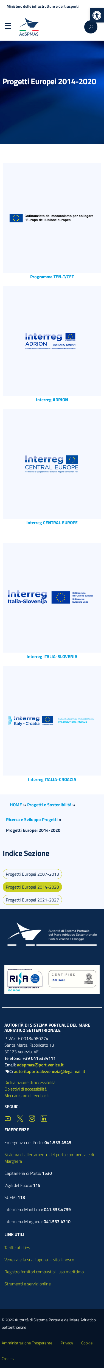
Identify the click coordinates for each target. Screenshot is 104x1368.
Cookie (87, 1343)
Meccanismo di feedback (26, 1095)
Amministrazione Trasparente (27, 1343)
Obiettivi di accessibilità (25, 1089)
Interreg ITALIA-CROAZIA (52, 779)
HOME (16, 804)
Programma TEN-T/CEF (52, 276)
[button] (97, 15)
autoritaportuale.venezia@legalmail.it (49, 1071)
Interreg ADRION (52, 399)
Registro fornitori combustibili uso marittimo (44, 1271)
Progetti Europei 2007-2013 (32, 874)
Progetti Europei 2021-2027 (32, 900)
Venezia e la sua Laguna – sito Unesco (39, 1259)
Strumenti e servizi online (27, 1283)
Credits (8, 1358)
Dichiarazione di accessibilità (29, 1082)
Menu (8, 27)
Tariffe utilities (17, 1247)
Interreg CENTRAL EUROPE (52, 522)
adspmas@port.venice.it (40, 1064)
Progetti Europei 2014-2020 (32, 887)
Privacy (67, 1343)
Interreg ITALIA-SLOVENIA (52, 656)
